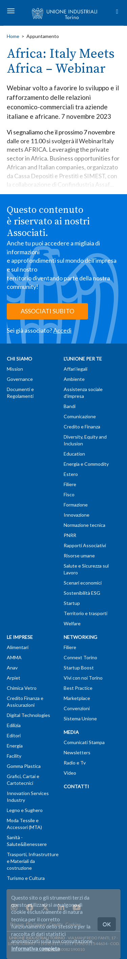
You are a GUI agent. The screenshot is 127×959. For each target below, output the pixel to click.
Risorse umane (79, 555)
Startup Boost (79, 667)
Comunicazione (80, 416)
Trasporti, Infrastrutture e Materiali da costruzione (33, 861)
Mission (15, 369)
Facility (14, 756)
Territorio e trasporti (85, 613)
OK (107, 924)
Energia (15, 746)
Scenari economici (83, 583)
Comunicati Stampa (84, 742)
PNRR (70, 535)
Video (70, 773)
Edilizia (14, 725)
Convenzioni (77, 708)
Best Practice (78, 688)
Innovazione (76, 515)
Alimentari (17, 647)
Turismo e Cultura (26, 878)
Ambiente (74, 379)
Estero (71, 474)
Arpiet (13, 678)
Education (74, 454)
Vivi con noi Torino (83, 678)
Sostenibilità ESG (82, 593)
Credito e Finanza (82, 426)
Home (13, 36)
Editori (14, 735)
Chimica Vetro (22, 688)
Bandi (70, 406)
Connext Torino (80, 657)
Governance (20, 379)
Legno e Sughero (25, 810)
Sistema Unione (80, 718)
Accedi (62, 330)
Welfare (72, 623)
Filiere (70, 484)
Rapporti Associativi (85, 545)
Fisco (69, 494)
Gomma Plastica (24, 766)
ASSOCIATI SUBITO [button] (47, 311)
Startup (72, 603)
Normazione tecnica (84, 525)
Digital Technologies (28, 715)
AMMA (14, 657)
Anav (12, 667)
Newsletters (77, 752)
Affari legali (75, 369)
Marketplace (77, 698)
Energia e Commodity (86, 464)
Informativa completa (35, 948)
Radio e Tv (75, 763)
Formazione (76, 505)
